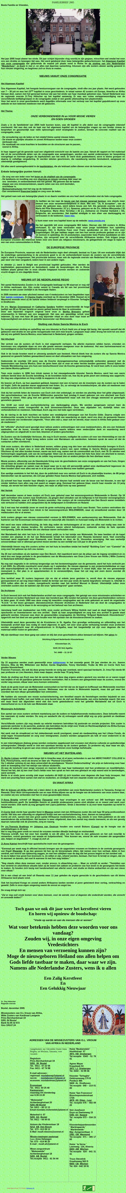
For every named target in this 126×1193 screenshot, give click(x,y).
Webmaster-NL (30, 1188)
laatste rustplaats (15, 297)
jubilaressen (59, 662)
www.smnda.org (96, 220)
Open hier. (69, 216)
